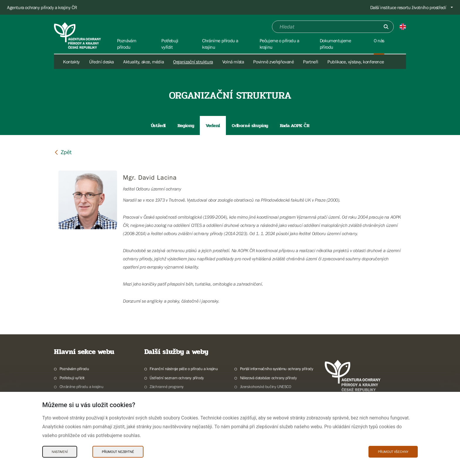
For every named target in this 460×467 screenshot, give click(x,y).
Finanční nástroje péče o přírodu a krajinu (184, 368)
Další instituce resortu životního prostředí (408, 7)
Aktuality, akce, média (143, 61)
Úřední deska (101, 61)
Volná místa (233, 61)
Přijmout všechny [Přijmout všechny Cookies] (393, 452)
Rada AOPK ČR (294, 125)
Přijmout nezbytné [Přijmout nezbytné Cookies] (118, 452)
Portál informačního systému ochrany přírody (276, 368)
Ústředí (158, 125)
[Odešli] (386, 27)
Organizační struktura (193, 61)
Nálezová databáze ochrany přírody (268, 377)
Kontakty (71, 61)
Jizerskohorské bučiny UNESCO (265, 386)
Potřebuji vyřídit (72, 377)
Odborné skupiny (250, 125)
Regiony (185, 125)
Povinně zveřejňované (273, 61)
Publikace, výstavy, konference (355, 61)
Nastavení (60, 452)
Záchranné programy (167, 386)
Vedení (213, 125)
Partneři (310, 61)
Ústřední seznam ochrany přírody (177, 377)
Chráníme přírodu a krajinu (82, 386)
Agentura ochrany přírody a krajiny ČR (42, 7)
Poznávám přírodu (74, 368)
